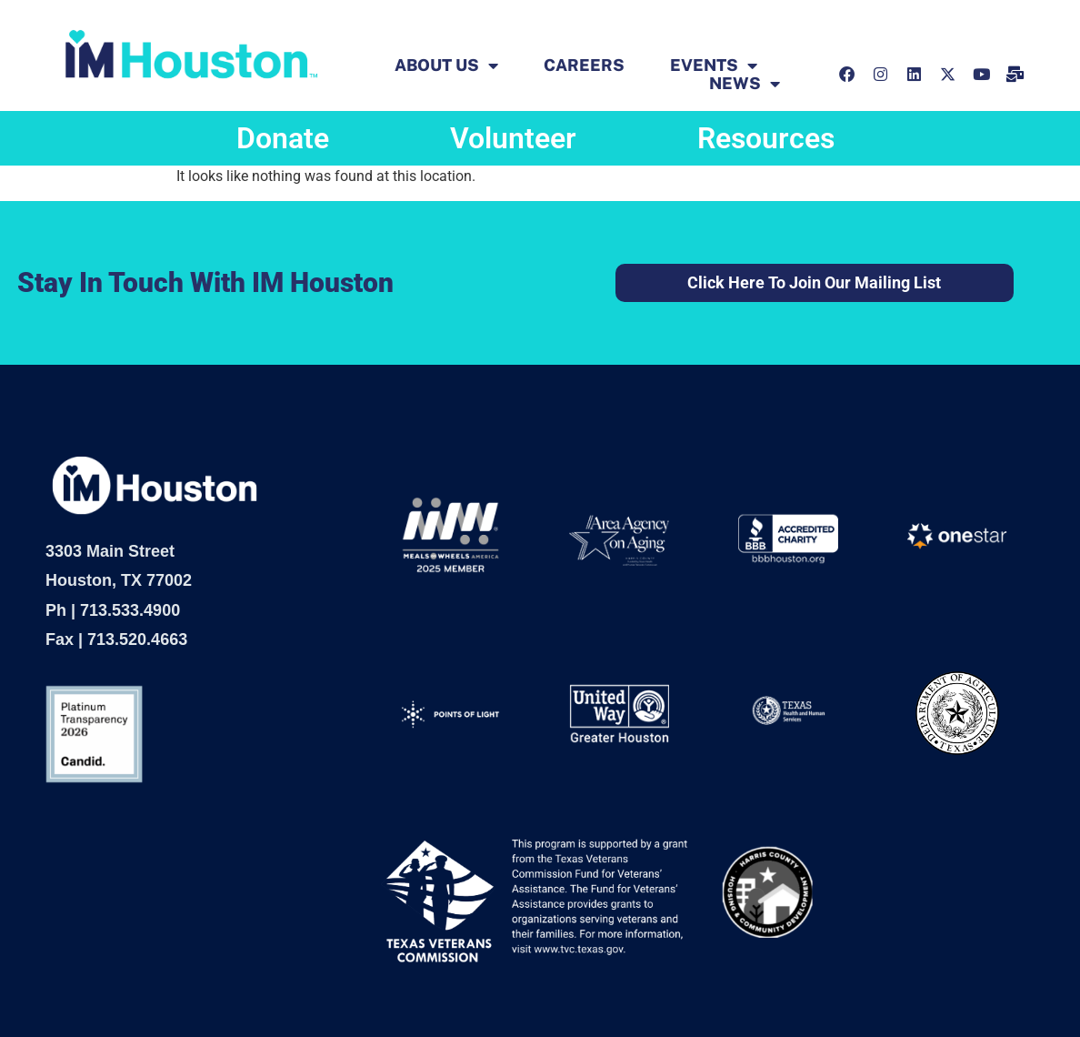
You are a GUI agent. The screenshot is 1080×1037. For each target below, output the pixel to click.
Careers (584, 65)
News (744, 84)
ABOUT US (446, 65)
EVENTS (713, 65)
